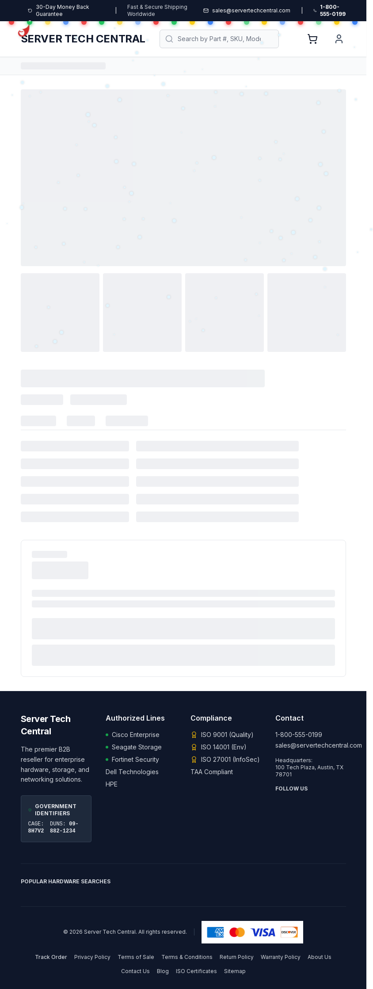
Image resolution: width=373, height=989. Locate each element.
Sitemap (235, 971)
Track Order (51, 957)
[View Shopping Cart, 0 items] (312, 39)
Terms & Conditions (187, 957)
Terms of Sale (136, 957)
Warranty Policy (281, 957)
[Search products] (219, 39)
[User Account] (339, 39)
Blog (163, 971)
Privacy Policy (92, 957)
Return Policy (237, 957)
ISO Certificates (196, 971)
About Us (319, 957)
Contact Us (135, 971)
